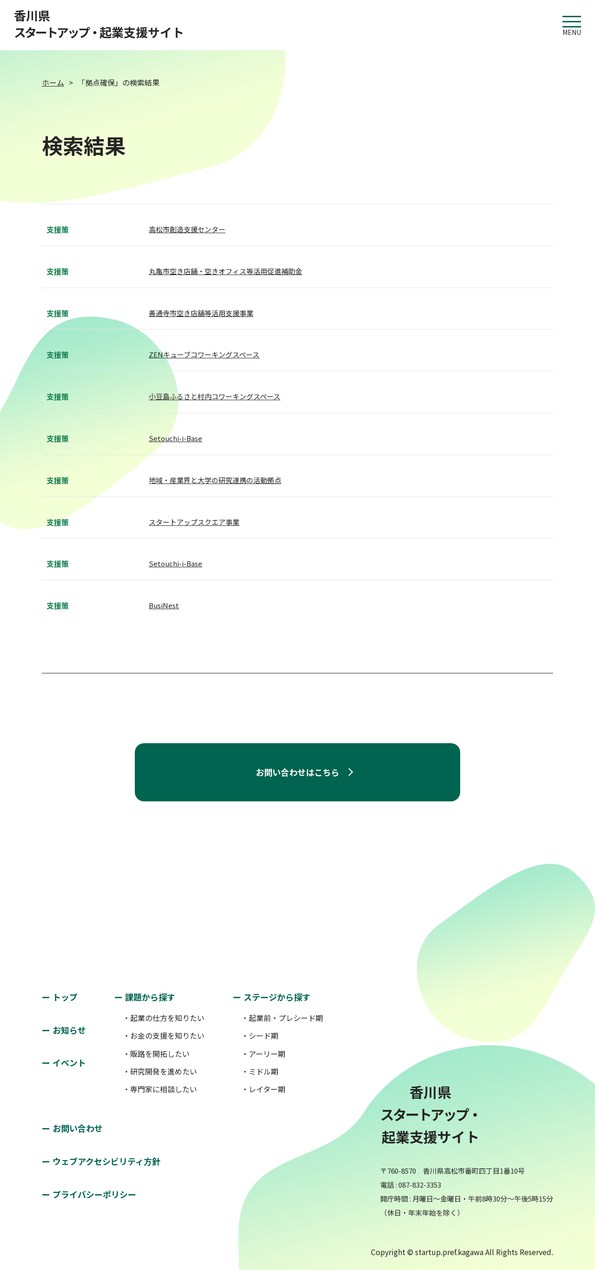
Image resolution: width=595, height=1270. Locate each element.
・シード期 (259, 1035)
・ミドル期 (259, 1071)
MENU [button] (571, 21)
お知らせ (69, 1030)
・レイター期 (263, 1089)
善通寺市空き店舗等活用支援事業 (201, 313)
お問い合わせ (78, 1128)
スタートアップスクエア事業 (194, 522)
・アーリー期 (263, 1053)
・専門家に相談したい (160, 1089)
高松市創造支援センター (187, 229)
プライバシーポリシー (94, 1194)
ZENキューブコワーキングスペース (204, 354)
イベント (69, 1062)
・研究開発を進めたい (160, 1071)
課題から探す (150, 997)
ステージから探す (277, 997)
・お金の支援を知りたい (164, 1035)
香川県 (99, 24)
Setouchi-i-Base (175, 438)
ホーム (53, 82)
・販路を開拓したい (156, 1053)
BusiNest (164, 605)
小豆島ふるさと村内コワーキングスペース (214, 396)
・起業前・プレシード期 (282, 1017)
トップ (65, 997)
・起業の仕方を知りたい (164, 1017)
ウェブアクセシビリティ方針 (106, 1161)
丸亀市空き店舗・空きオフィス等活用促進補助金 (225, 271)
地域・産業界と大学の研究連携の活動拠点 (215, 480)
